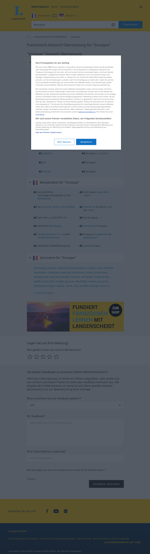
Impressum (40, 114)
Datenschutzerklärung (87, 112)
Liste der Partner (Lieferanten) (49, 132)
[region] (76, 102)
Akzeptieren (86, 142)
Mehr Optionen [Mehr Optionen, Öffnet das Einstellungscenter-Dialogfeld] (64, 142)
